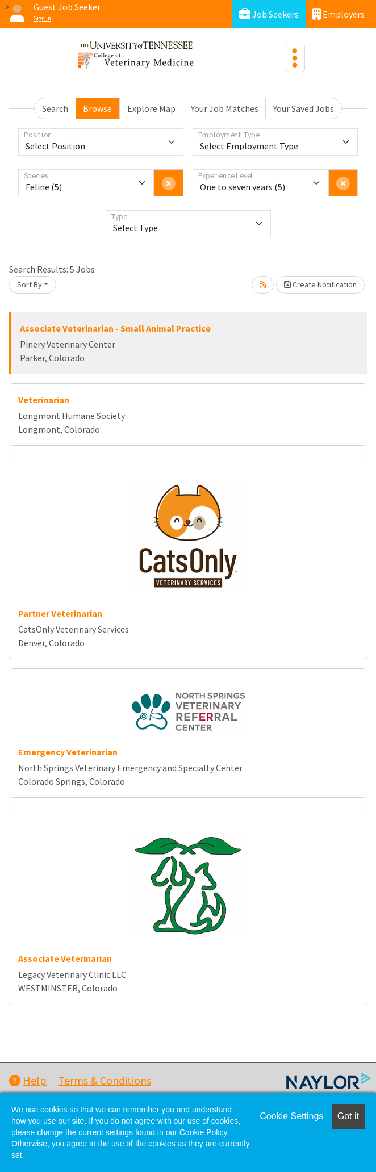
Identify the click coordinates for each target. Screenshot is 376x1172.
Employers (338, 14)
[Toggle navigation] (295, 58)
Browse (97, 108)
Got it (348, 1116)
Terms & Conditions (104, 1080)
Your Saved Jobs (303, 108)
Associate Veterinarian (65, 958)
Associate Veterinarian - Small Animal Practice (115, 328)
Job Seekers (269, 14)
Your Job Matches (224, 108)
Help (28, 1080)
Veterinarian (43, 399)
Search (55, 108)
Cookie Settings (291, 1116)
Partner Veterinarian (60, 613)
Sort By (29, 284)
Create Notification (320, 284)
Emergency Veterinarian (68, 751)
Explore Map (151, 108)
